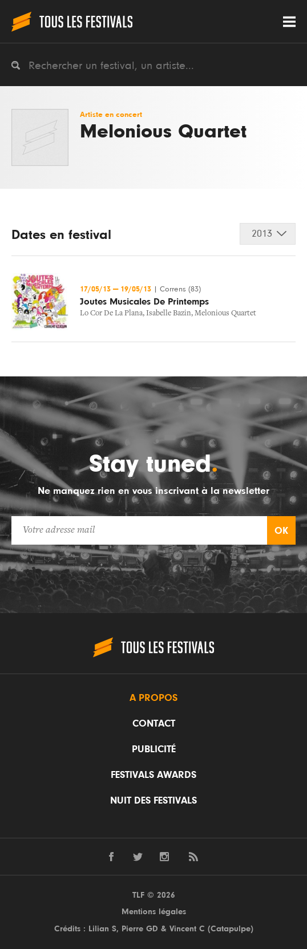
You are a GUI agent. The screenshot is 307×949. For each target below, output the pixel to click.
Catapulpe (231, 928)
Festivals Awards (153, 775)
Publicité (154, 749)
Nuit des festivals (153, 801)
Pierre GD (140, 928)
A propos (153, 698)
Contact (153, 724)
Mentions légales (154, 911)
